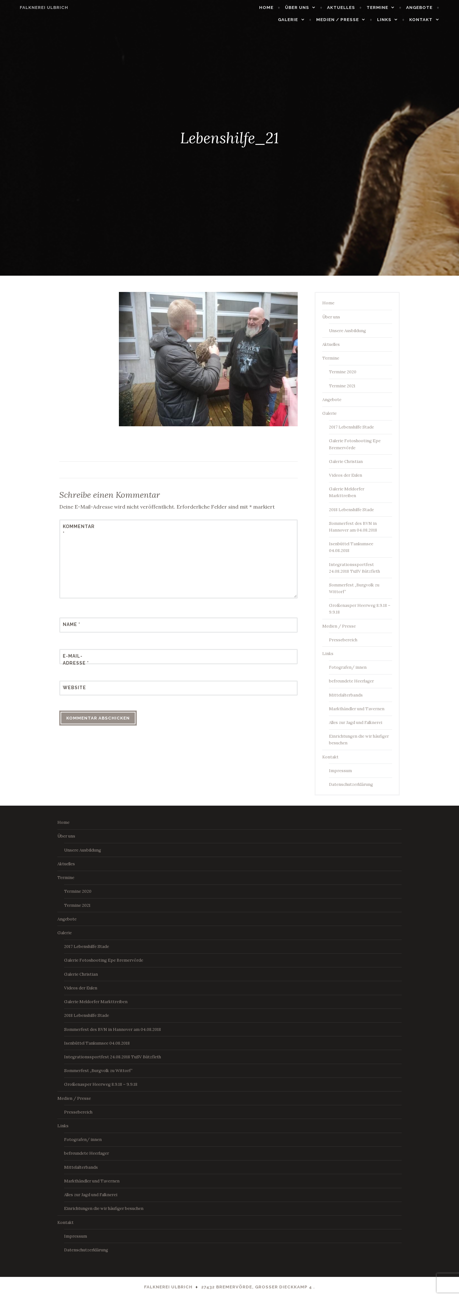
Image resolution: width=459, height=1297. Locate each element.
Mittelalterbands (346, 695)
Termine (389, 7)
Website (74, 687)
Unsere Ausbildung (347, 330)
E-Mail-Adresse (76, 659)
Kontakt (432, 19)
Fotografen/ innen (348, 667)
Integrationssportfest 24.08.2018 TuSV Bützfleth (112, 1057)
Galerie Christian (346, 461)
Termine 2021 (342, 386)
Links (396, 19)
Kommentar (78, 530)
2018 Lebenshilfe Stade (351, 509)
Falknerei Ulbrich (32, 7)
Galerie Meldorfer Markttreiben (95, 1001)
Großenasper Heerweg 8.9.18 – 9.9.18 (100, 1084)
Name (71, 624)
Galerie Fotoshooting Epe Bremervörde (103, 960)
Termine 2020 (342, 372)
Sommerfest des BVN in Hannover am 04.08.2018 (112, 1029)
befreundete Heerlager (351, 681)
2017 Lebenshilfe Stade (351, 427)
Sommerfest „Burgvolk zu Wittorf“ (98, 1070)
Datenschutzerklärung (351, 784)
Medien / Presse (349, 19)
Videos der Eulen (345, 475)
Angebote (431, 7)
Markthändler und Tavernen (356, 709)
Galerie (300, 19)
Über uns (308, 7)
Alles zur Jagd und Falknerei (355, 722)
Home (278, 7)
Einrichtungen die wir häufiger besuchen (103, 1208)
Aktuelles (353, 7)
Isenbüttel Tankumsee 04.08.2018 (97, 1043)
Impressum (340, 770)
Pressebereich (343, 640)
